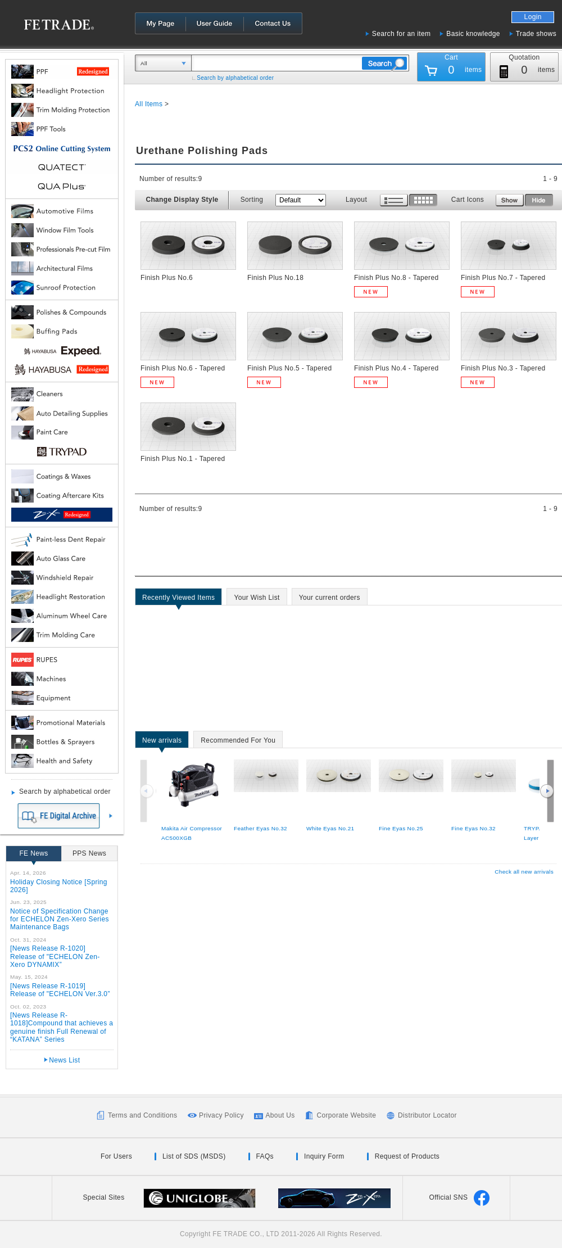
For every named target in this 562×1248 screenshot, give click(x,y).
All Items (148, 104)
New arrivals (161, 742)
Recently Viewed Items (178, 599)
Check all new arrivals (524, 872)
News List (64, 1060)
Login (533, 17)
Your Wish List (256, 599)
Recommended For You (238, 742)
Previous (147, 790)
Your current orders (329, 599)
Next (546, 790)
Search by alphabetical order (235, 78)
